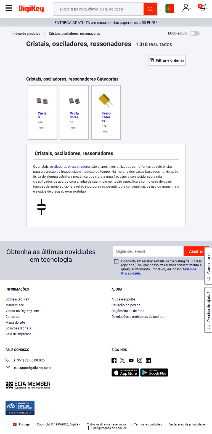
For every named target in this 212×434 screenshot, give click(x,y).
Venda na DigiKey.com (22, 311)
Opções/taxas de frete (128, 311)
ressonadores (80, 167)
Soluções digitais (18, 328)
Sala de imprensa (18, 334)
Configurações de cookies (109, 428)
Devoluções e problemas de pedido (137, 317)
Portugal (21, 424)
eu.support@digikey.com (28, 368)
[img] (31, 10)
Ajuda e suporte (123, 299)
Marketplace (15, 305)
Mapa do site (15, 322)
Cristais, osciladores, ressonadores (74, 34)
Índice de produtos (26, 34)
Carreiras (12, 317)
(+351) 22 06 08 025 (25, 360)
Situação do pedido (126, 305)
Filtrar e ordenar (170, 60)
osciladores (58, 167)
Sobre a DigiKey (17, 299)
